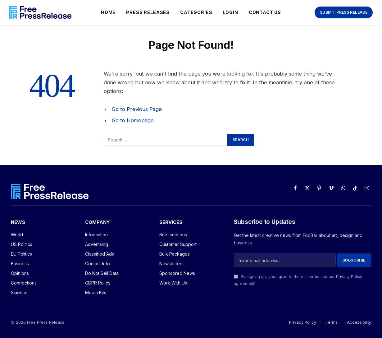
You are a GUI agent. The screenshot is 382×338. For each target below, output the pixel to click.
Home (108, 12)
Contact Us (265, 12)
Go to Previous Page (137, 109)
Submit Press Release (343, 12)
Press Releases (148, 12)
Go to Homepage (133, 120)
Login (230, 12)
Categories (196, 12)
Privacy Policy (349, 276)
